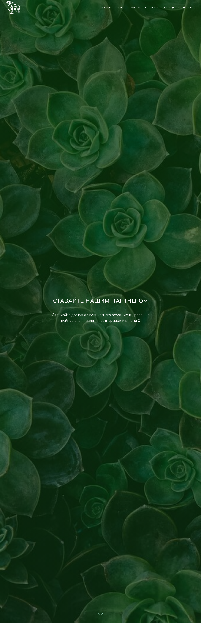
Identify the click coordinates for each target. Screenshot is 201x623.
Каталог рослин (114, 7)
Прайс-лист (186, 7)
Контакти (152, 7)
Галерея (168, 7)
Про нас (135, 7)
